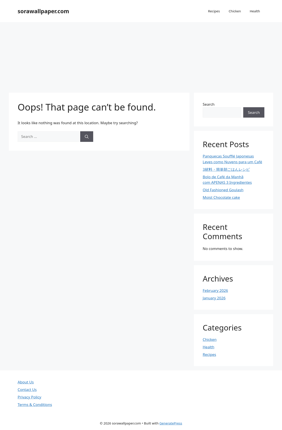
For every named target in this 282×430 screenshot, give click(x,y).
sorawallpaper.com (43, 11)
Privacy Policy (29, 397)
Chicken (235, 11)
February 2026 (215, 290)
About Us (26, 382)
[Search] (86, 136)
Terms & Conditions (35, 404)
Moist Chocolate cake (221, 197)
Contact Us (27, 389)
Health (255, 11)
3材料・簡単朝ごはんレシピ (226, 169)
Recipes (214, 11)
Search (209, 104)
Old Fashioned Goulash (223, 189)
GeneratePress (171, 423)
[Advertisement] (141, 55)
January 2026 (214, 297)
